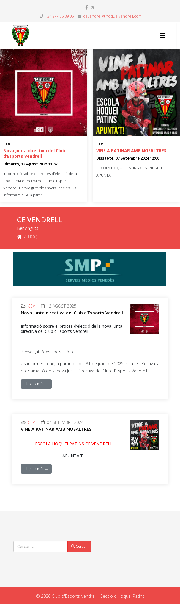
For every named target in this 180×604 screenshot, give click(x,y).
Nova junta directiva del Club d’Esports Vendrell (34, 153)
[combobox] (40, 546)
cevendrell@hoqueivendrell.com (112, 16)
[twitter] (93, 7)
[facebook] (86, 7)
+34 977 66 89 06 (59, 16)
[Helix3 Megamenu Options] (162, 35)
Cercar (79, 546)
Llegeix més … (36, 383)
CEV (6, 143)
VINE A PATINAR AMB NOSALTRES (131, 150)
